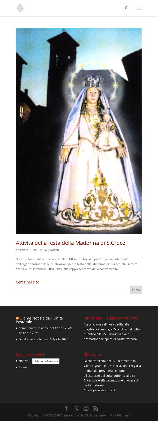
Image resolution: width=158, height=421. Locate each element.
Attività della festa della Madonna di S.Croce (70, 242)
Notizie (55, 250)
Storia (23, 367)
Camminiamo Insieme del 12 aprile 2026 (46, 328)
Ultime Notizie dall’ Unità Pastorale (39, 320)
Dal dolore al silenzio (33, 339)
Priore (24, 250)
